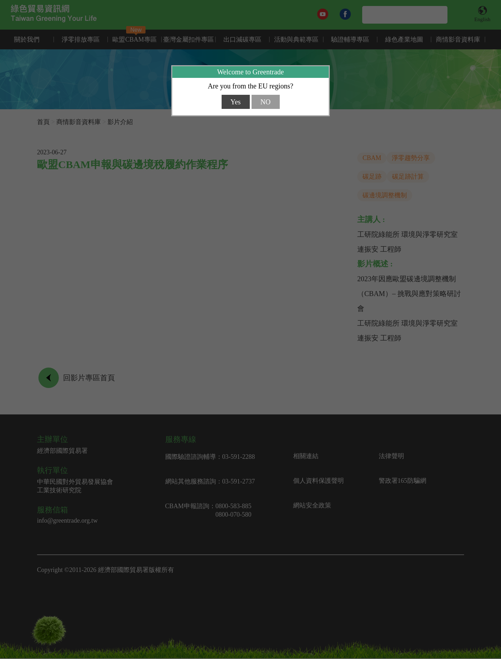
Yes (235, 102)
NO (265, 102)
